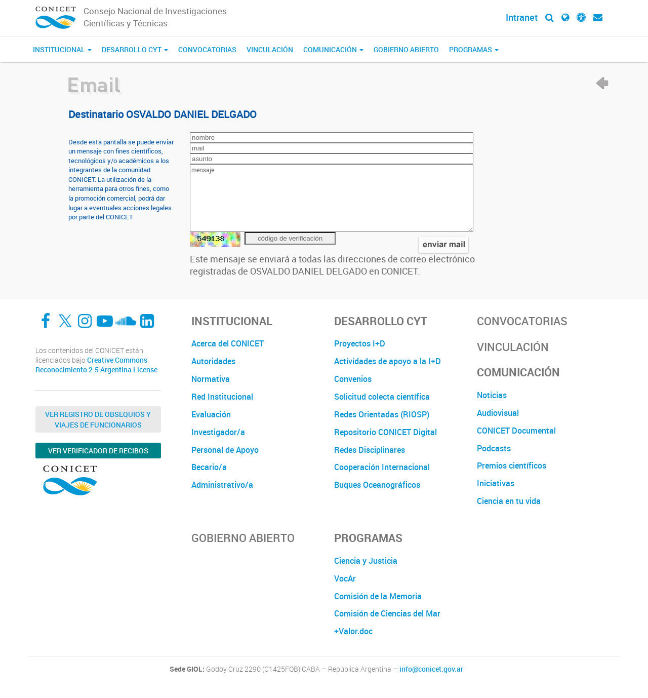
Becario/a (209, 467)
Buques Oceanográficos (377, 484)
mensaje (331, 198)
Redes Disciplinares (369, 449)
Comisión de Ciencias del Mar (387, 613)
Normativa (210, 378)
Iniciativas (495, 483)
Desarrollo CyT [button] (135, 49)
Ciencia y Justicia (365, 560)
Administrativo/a (222, 484)
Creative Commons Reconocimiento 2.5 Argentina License (96, 365)
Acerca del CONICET (227, 343)
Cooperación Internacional (382, 467)
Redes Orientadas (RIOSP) (381, 414)
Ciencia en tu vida (509, 501)
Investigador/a (218, 432)
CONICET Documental (516, 430)
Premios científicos (511, 465)
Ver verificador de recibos (98, 450)
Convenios (353, 378)
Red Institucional (222, 396)
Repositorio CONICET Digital (385, 432)
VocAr (345, 578)
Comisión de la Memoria (378, 596)
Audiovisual (498, 412)
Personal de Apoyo (225, 449)
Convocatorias (207, 49)
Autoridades (213, 361)
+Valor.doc (353, 631)
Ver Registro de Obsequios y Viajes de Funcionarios (98, 419)
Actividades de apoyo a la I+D (387, 361)
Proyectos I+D (359, 343)
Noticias (492, 395)
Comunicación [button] (333, 49)
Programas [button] (474, 49)
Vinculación (270, 49)
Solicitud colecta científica (382, 396)
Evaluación (211, 414)
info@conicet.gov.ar (431, 669)
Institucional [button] (62, 49)
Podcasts (494, 448)
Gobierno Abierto (406, 49)
